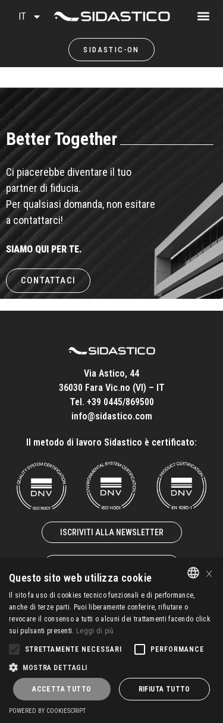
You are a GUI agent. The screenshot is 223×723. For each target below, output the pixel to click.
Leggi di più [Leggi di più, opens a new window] (95, 631)
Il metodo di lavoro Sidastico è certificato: (111, 442)
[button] (214, 13)
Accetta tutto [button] (61, 689)
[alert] (111, 640)
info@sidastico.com (111, 416)
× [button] (209, 572)
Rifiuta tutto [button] (164, 689)
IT (30, 16)
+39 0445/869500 (120, 402)
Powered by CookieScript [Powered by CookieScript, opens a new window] (47, 711)
